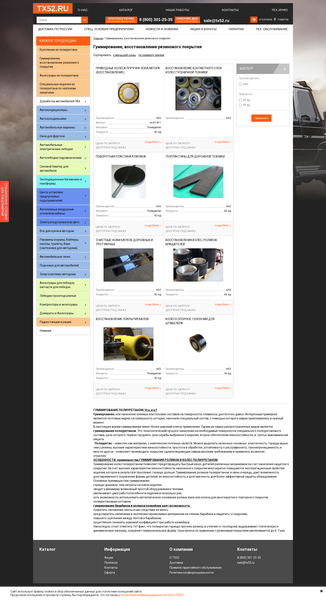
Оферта (109, 572)
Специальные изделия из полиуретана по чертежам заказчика (58, 88)
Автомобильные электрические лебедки (56, 147)
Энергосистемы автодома (58, 274)
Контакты (230, 10)
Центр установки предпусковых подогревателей (51, 196)
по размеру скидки (151, 55)
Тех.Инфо (280, 10)
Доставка (176, 562)
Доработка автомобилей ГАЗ (60, 101)
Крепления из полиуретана (58, 49)
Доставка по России (55, 29)
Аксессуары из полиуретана (59, 75)
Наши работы (177, 10)
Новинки (45, 330)
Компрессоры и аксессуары (59, 304)
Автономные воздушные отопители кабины (57, 211)
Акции (108, 557)
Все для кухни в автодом (57, 231)
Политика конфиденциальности (191, 572)
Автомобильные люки (55, 256)
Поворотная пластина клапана (121, 156)
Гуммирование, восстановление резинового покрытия (59, 62)
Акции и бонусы (203, 29)
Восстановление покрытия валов (122, 319)
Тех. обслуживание (272, 29)
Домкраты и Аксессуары (57, 313)
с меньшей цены (124, 55)
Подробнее (153, 142)
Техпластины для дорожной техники (195, 156)
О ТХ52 (174, 557)
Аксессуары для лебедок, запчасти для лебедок (57, 285)
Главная (98, 38)
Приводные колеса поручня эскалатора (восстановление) (128, 70)
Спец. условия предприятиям (109, 29)
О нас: (83, 10)
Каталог (126, 10)
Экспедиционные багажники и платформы (61, 181)
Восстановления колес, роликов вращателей (191, 242)
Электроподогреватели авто (59, 222)
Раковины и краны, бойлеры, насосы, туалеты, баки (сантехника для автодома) (59, 244)
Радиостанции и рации (55, 322)
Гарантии (236, 29)
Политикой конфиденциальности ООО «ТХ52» (152, 595)
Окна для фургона (52, 136)
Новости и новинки (162, 29)
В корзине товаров (273, 19)
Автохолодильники (53, 118)
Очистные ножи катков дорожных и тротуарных (124, 242)
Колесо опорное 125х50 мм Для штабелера (190, 321)
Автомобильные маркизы (57, 127)
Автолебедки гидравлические (61, 157)
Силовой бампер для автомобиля (54, 168)
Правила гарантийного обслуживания (195, 567)
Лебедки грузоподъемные (58, 295)
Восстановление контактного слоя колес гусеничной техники (193, 70)
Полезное (111, 562)
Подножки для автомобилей (59, 265)
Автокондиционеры (53, 110)
